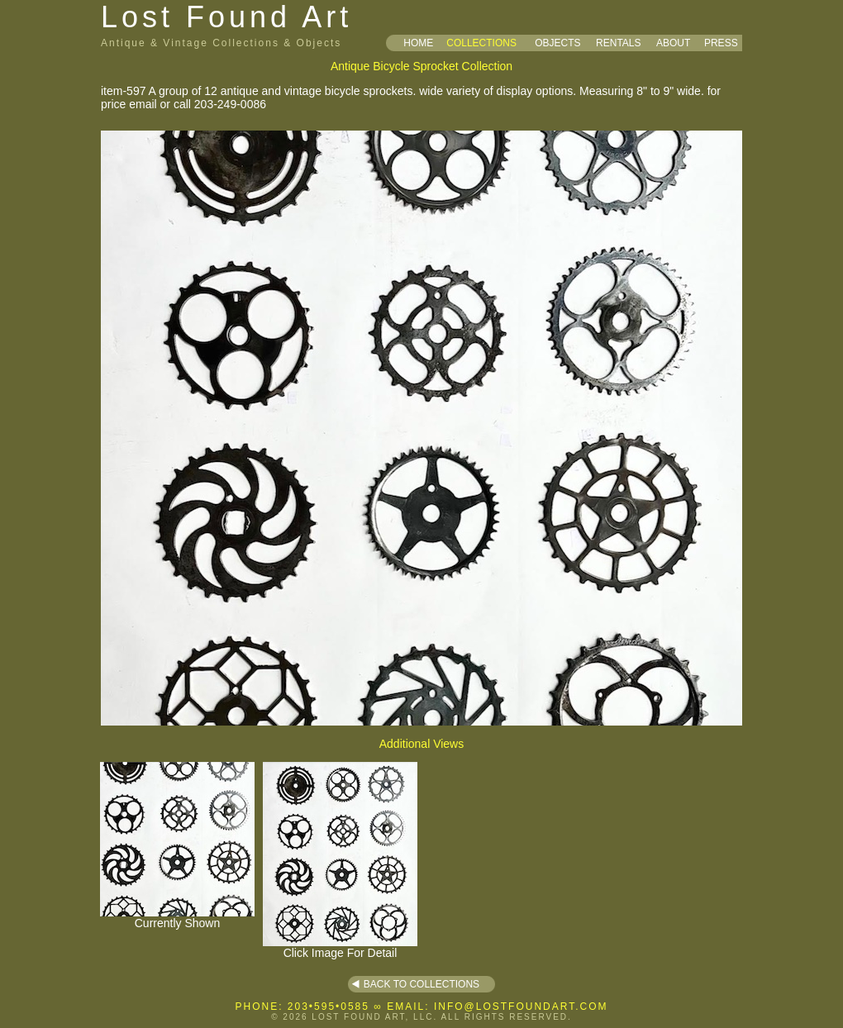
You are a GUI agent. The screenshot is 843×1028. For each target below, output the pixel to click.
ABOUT (673, 43)
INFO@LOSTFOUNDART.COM (521, 1006)
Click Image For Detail (340, 947)
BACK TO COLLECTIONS (421, 984)
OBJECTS (557, 43)
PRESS (721, 43)
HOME (418, 43)
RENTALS (618, 43)
